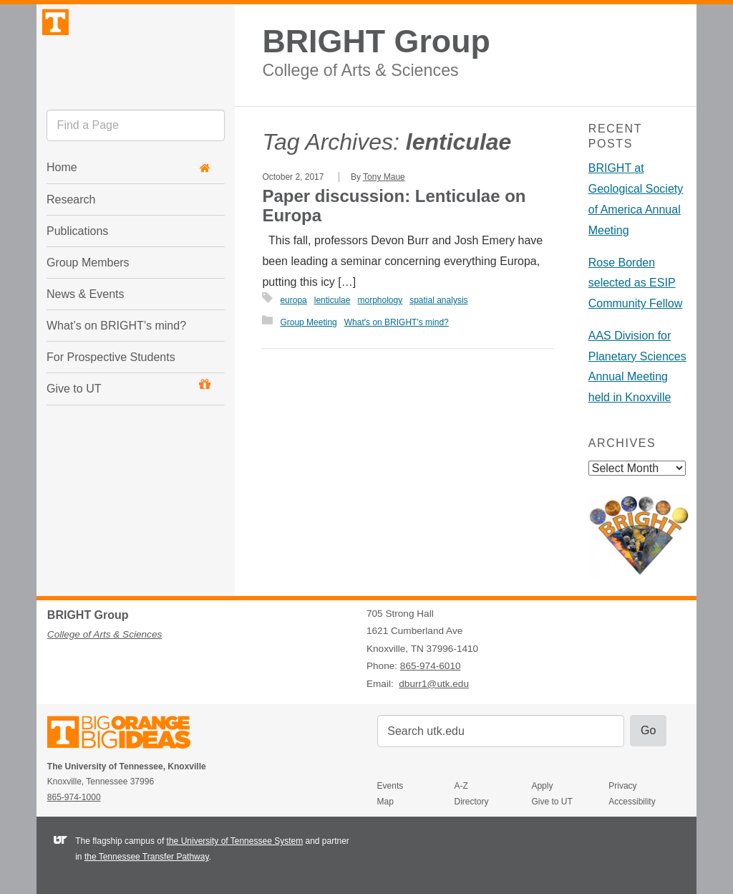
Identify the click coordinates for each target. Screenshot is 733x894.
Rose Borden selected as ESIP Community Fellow (635, 283)
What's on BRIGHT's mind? (396, 322)
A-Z (461, 786)
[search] (136, 161)
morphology (379, 300)
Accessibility (631, 802)
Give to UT (128, 422)
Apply (542, 786)
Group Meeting (308, 322)
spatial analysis (438, 300)
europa (293, 300)
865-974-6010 (430, 665)
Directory (472, 802)
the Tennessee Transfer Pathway (146, 857)
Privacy (622, 786)
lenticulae (332, 300)
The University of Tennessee (127, 734)
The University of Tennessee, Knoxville (135, 67)
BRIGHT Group (376, 41)
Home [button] (128, 203)
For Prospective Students (111, 392)
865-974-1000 (74, 797)
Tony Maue (384, 177)
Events (390, 786)
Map (385, 802)
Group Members (88, 298)
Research (71, 235)
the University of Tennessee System (235, 841)
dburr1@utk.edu (434, 683)
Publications (77, 266)
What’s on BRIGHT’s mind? (116, 361)
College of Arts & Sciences (360, 70)
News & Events (85, 329)
